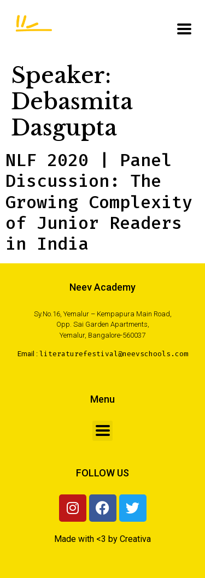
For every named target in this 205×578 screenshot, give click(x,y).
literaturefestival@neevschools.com (113, 354)
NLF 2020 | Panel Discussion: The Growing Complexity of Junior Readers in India (98, 202)
